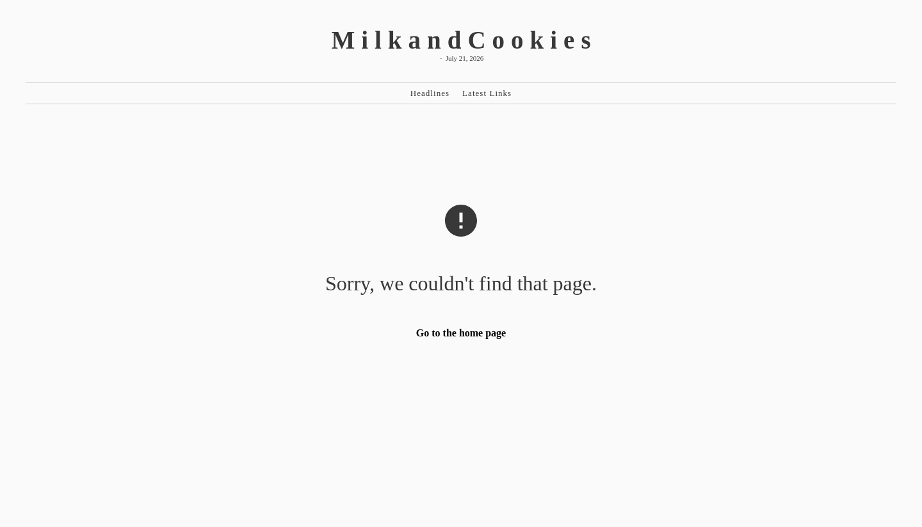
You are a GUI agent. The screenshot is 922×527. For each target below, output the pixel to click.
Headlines (429, 93)
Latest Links (487, 93)
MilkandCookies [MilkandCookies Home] (464, 40)
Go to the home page (461, 332)
